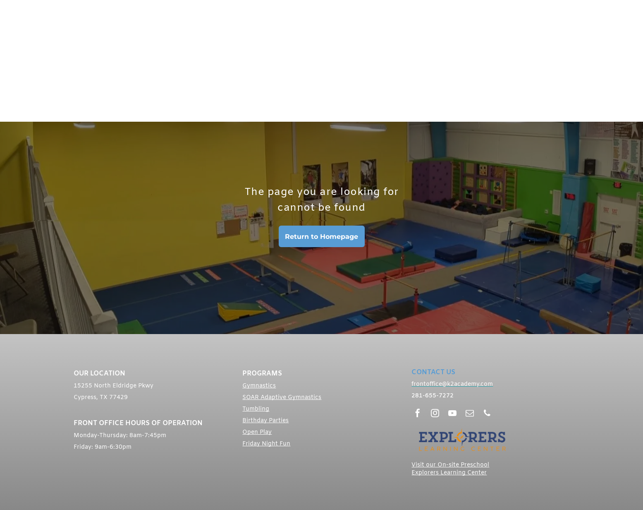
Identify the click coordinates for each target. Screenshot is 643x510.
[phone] (487, 414)
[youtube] (452, 414)
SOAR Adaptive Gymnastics (281, 398)
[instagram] (435, 414)
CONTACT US (433, 372)
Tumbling (255, 409)
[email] (470, 414)
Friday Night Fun (266, 444)
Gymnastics (259, 386)
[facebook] (417, 414)
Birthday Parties (265, 421)
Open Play (257, 432)
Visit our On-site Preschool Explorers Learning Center (450, 469)
